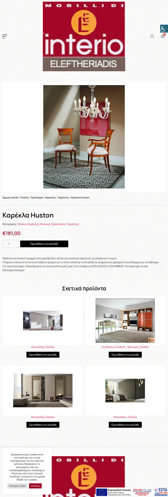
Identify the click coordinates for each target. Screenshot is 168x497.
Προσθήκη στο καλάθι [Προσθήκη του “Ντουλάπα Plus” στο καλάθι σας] (43, 425)
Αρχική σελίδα (10, 197)
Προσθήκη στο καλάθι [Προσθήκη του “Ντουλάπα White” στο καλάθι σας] (43, 355)
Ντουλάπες (38, 347)
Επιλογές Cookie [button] (17, 486)
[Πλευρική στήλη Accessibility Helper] (164, 29)
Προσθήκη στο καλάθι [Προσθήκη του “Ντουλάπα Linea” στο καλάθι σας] (125, 425)
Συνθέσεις (108, 347)
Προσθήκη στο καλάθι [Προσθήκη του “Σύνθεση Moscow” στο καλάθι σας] (125, 355)
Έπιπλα (24, 197)
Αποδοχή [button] (35, 486)
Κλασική (45, 224)
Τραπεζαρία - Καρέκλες (43, 197)
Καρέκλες (63, 197)
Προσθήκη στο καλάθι (44, 244)
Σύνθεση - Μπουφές (127, 347)
